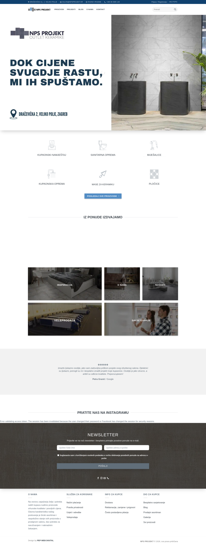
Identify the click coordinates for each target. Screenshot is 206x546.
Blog (81, 9)
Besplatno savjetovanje (154, 502)
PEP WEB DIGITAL (45, 540)
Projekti (71, 9)
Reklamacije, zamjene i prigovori (120, 507)
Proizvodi (59, 9)
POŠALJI (102, 466)
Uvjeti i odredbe (74, 512)
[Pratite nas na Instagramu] (101, 478)
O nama (89, 9)
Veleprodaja (72, 517)
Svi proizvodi (149, 522)
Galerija (147, 517)
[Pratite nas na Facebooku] (98, 478)
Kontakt (100, 9)
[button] (159, 2)
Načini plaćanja (74, 502)
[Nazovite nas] (108, 478)
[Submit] (175, 9)
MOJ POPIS (173, 2)
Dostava (109, 502)
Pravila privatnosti (75, 507)
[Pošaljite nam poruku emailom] (105, 478)
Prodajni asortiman (152, 512)
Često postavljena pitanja (116, 512)
